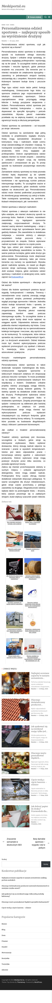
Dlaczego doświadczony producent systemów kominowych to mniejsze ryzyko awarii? (25, 887)
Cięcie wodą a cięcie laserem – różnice (39, 782)
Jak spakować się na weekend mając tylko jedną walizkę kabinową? (39, 731)
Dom (3, 935)
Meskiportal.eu (13, 6)
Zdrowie (5, 970)
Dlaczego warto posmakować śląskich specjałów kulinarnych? (38, 758)
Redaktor (4, 41)
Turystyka (5, 964)
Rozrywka (5, 958)
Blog (3, 930)
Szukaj (4, 859)
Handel (4, 947)
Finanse (5, 941)
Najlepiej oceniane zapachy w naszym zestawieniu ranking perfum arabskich (40, 678)
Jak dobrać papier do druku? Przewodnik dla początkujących (39, 810)
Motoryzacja (6, 953)
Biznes (4, 924)
